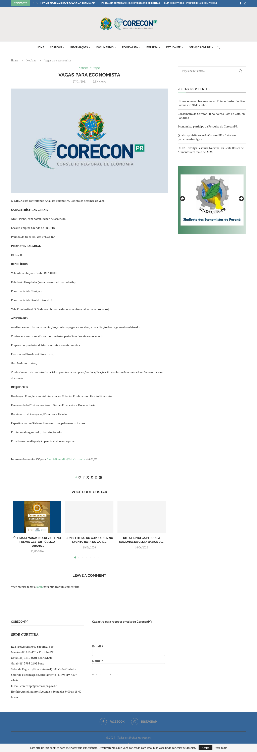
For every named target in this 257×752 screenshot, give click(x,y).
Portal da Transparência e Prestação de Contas (130, 3)
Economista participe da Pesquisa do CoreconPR (208, 126)
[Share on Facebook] (84, 477)
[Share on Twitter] (87, 477)
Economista (130, 47)
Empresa (152, 47)
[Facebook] (240, 3)
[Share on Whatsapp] (96, 477)
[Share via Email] (100, 477)
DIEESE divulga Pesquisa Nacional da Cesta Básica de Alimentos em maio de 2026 (211, 150)
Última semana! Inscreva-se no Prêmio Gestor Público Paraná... (82, 3)
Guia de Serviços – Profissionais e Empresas (190, 3)
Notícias (31, 60)
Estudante (173, 47)
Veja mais (221, 747)
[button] (33, 3)
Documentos (104, 47)
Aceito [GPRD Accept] (206, 748)
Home (40, 47)
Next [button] (241, 199)
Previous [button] (183, 199)
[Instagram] (245, 3)
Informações (79, 47)
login (39, 587)
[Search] (218, 47)
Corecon (56, 47)
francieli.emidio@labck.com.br (66, 459)
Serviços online (199, 47)
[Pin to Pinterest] (92, 477)
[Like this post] (79, 477)
